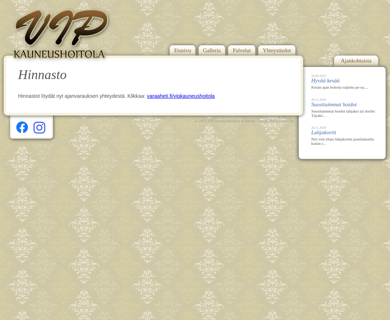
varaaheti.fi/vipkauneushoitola (180, 96)
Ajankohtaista (356, 61)
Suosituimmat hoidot (334, 104)
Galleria (212, 50)
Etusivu (182, 50)
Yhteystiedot (277, 50)
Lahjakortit (323, 132)
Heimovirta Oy (281, 120)
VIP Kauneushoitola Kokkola (231, 120)
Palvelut (242, 50)
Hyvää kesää (325, 80)
